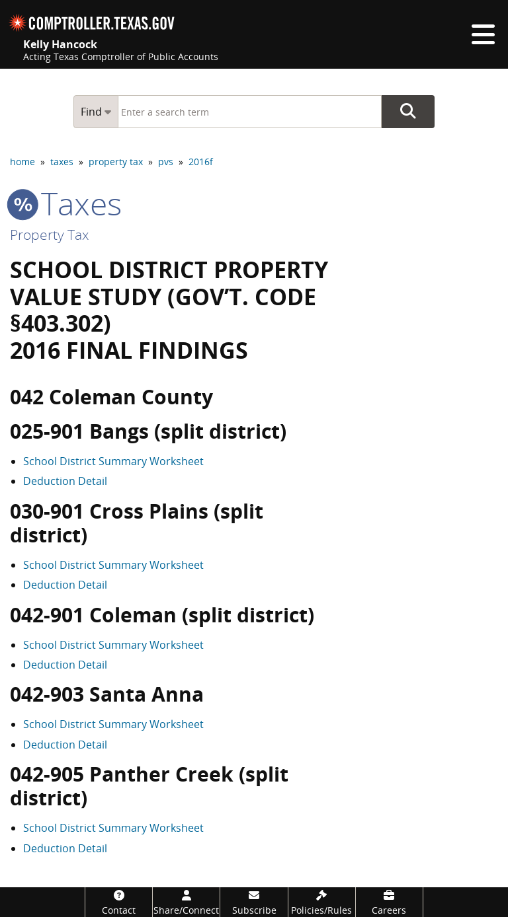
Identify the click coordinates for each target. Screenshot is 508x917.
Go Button (408, 111)
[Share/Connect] (186, 902)
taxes (61, 161)
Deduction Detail (65, 481)
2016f (201, 161)
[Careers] (389, 902)
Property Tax (49, 234)
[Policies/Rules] (321, 902)
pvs (165, 161)
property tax (116, 161)
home (22, 161)
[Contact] (118, 902)
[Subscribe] (253, 902)
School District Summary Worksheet (113, 461)
